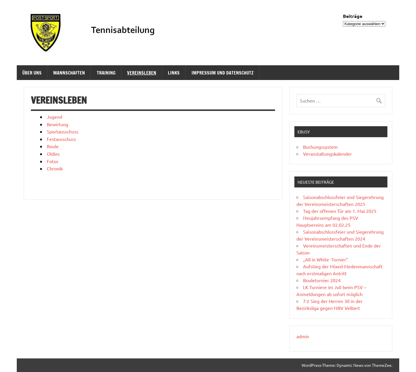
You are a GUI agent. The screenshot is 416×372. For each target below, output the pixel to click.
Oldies (53, 154)
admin (302, 336)
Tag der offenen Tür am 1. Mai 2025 (339, 211)
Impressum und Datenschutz (223, 73)
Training (106, 73)
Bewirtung (57, 124)
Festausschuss (61, 139)
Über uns (32, 73)
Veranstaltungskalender (327, 154)
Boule (53, 146)
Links (174, 73)
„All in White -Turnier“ (325, 259)
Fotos (52, 161)
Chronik (55, 168)
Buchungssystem (320, 147)
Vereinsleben (141, 73)
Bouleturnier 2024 (322, 280)
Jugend (54, 117)
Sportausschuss (62, 131)
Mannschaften (69, 73)
